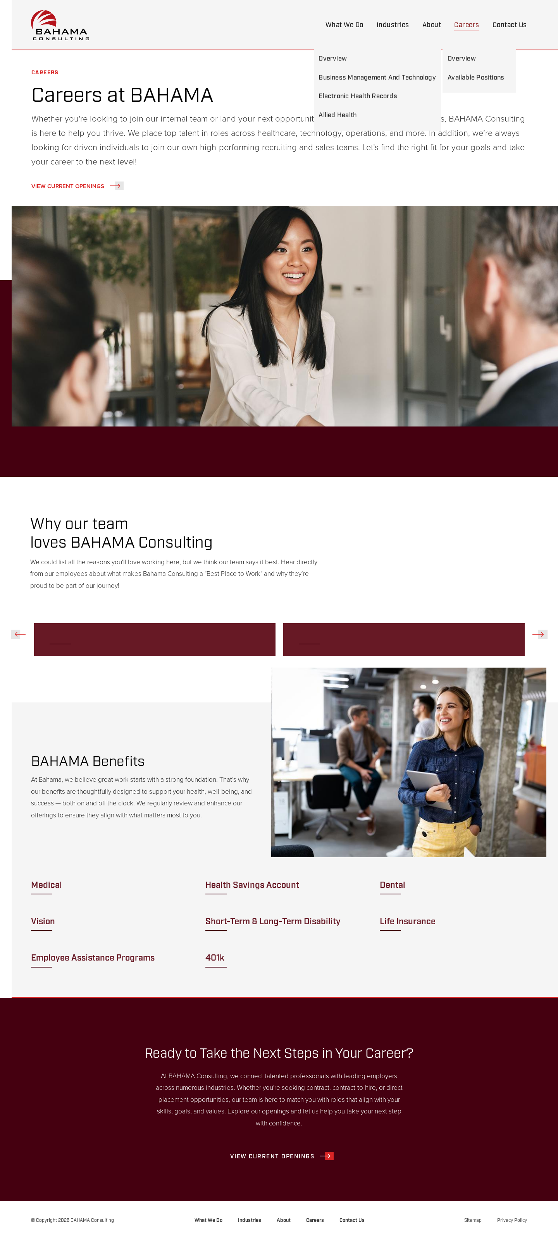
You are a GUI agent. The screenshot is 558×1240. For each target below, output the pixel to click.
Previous (18, 634)
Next (540, 634)
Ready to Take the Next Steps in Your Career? (279, 1053)
